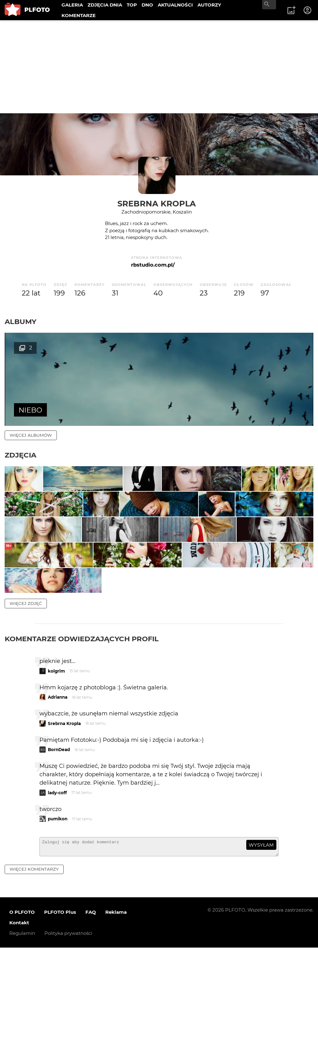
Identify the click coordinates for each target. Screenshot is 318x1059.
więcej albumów (31, 435)
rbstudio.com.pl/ (153, 265)
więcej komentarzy (34, 980)
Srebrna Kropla (156, 203)
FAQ (90, 1023)
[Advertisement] (159, 66)
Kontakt (19, 1034)
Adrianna (57, 805)
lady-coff (57, 901)
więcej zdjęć (26, 712)
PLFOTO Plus (60, 1023)
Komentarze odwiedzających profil (82, 747)
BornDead (59, 858)
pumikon (57, 927)
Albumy (20, 321)
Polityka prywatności (68, 1045)
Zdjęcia (20, 455)
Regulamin (22, 1045)
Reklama (116, 1023)
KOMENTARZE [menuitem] (78, 15)
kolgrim (56, 779)
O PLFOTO (22, 1023)
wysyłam (261, 954)
